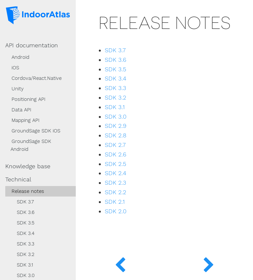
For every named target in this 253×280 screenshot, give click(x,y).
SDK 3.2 (25, 254)
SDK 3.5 (25, 223)
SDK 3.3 (25, 244)
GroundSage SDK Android (31, 145)
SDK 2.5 (115, 164)
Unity (18, 89)
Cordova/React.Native (37, 78)
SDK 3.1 (25, 265)
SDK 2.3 (115, 182)
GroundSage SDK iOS (36, 131)
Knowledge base (27, 166)
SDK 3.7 (25, 202)
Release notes (28, 191)
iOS (15, 68)
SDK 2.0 (115, 211)
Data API (21, 110)
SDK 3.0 (115, 116)
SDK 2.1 (115, 201)
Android (20, 57)
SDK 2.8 (115, 135)
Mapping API (26, 120)
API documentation (31, 45)
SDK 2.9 (115, 126)
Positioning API (28, 99)
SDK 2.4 (115, 173)
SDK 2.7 (115, 145)
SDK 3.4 (26, 233)
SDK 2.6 (115, 154)
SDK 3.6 (26, 212)
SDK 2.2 (115, 192)
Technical (18, 179)
